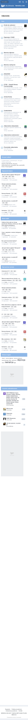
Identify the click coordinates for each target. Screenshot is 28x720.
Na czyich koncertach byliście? (9, 240)
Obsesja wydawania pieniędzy (9, 184)
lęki (15, 362)
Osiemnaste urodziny (7, 297)
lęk (10, 360)
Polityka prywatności (17, 709)
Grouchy (7, 195)
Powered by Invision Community (14, 717)
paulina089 (21, 165)
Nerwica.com (20, 5)
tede (10, 415)
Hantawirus (4, 210)
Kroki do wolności (9, 25)
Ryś (5, 187)
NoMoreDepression (6, 165)
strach (3, 358)
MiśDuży (6, 204)
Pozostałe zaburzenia (11, 147)
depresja (21, 360)
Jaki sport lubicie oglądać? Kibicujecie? (11, 174)
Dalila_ (6, 178)
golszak (6, 273)
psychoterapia (5, 360)
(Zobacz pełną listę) (6, 162)
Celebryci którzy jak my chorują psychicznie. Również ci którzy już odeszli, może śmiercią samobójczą (12, 224)
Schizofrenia (8, 97)
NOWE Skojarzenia (11, 418)
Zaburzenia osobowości (11, 135)
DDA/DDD (7, 74)
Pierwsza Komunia (6, 193)
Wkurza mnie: (9, 408)
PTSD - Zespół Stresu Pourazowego (11, 85)
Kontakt (20, 710)
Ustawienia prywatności (11, 710)
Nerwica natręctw (9, 65)
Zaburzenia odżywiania (11, 126)
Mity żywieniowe (6, 339)
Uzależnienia (8, 110)
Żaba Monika (9, 163)
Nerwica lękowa (9, 52)
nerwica (9, 362)
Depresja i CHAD (9, 37)
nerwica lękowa (9, 358)
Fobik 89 (4, 163)
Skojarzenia (9, 413)
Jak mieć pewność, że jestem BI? (10, 201)
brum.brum (7, 316)
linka (10, 410)
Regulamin (7, 709)
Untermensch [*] (6, 271)
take (18, 165)
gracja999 (13, 165)
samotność (14, 360)
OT (2, 314)
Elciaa (3, 166)
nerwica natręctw (18, 358)
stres (3, 362)
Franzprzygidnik (8, 166)
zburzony (15, 163)
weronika (11, 405)
